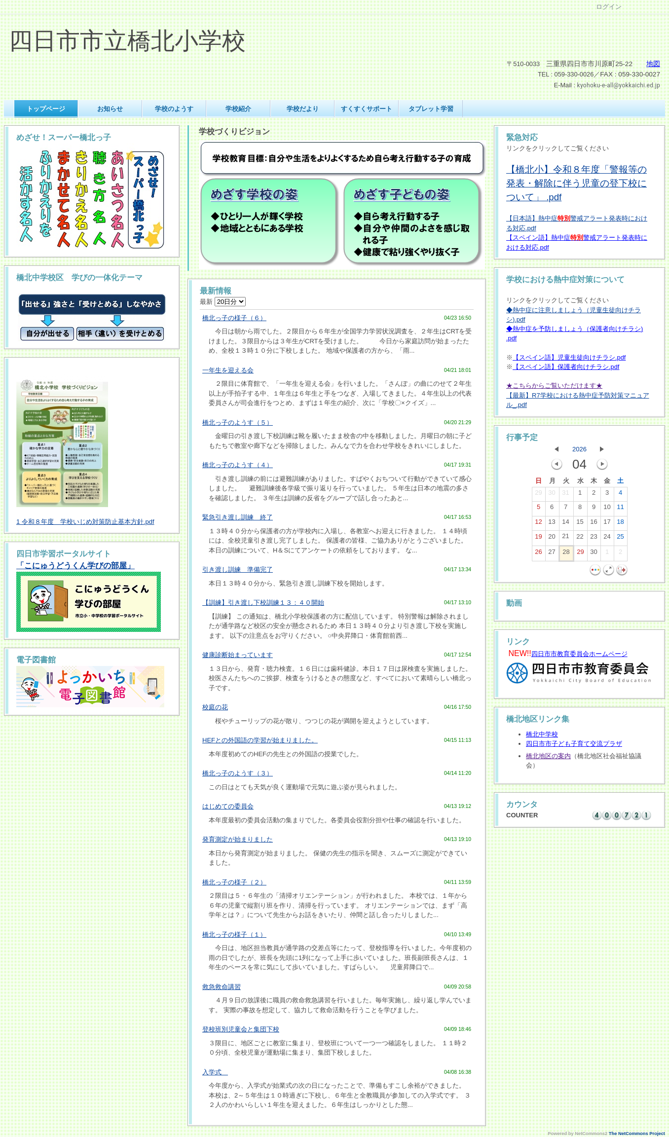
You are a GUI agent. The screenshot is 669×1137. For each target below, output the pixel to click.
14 (565, 524)
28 (565, 554)
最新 (223, 301)
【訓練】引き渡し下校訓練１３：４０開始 (263, 602)
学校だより (303, 108)
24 (606, 539)
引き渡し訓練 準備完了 (237, 569)
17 (606, 524)
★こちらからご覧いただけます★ (554, 385)
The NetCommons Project (637, 1133)
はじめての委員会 (228, 806)
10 (606, 509)
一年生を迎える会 (228, 370)
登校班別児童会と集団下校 (240, 1029)
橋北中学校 (542, 734)
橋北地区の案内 (548, 756)
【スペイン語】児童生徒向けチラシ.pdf (569, 357)
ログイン (609, 6)
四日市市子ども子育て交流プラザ (574, 743)
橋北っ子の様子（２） (234, 882)
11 (620, 509)
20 (551, 539)
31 (565, 495)
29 (538, 495)
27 (551, 554)
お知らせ (110, 108)
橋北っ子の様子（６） (234, 318)
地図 (653, 64)
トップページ (46, 108)
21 (565, 538)
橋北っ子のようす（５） (237, 422)
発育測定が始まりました (237, 839)
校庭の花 (215, 707)
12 (538, 524)
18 (620, 524)
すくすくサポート (366, 108)
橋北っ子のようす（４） (237, 465)
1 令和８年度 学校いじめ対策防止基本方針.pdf (85, 521)
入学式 (215, 1072)
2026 (579, 449)
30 (551, 495)
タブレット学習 (431, 108)
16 (593, 524)
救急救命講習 (221, 986)
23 (593, 539)
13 (551, 524)
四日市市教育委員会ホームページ (579, 654)
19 (538, 539)
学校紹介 (238, 108)
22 (579, 539)
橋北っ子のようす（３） (237, 773)
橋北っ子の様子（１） (234, 934)
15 (579, 524)
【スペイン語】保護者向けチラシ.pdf (566, 366)
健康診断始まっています (237, 655)
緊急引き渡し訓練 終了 (237, 517)
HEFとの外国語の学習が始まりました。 (260, 740)
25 (620, 539)
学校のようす (174, 108)
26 (538, 554)
